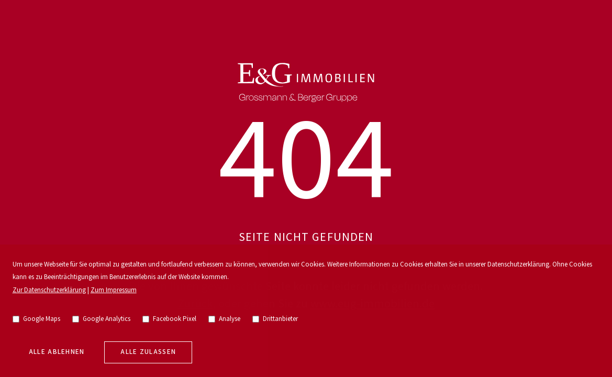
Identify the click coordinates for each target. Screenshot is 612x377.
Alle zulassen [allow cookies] (148, 352)
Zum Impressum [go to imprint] (114, 290)
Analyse (224, 319)
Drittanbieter (275, 319)
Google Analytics (101, 319)
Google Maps (37, 319)
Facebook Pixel (169, 319)
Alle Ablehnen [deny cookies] (57, 352)
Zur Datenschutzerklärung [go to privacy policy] (49, 290)
